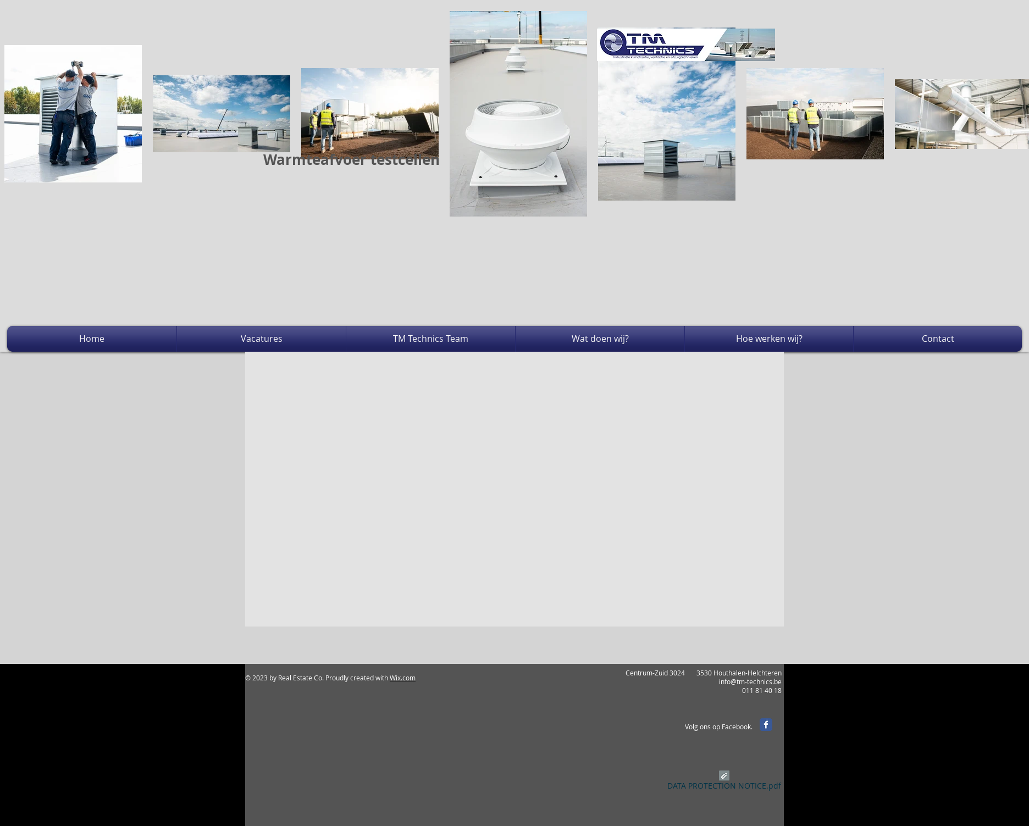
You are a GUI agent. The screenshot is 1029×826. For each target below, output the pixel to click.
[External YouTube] (500, 304)
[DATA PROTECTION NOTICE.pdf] (724, 782)
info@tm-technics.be (750, 681)
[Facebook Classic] (766, 724)
